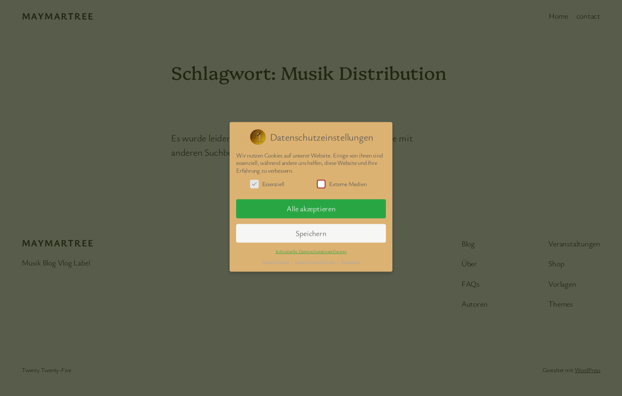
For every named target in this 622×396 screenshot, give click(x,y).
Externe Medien (341, 181)
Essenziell (267, 181)
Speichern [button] (311, 231)
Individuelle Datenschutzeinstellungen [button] (311, 248)
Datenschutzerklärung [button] (315, 258)
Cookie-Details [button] (275, 258)
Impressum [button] (351, 258)
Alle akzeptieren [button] (310, 206)
